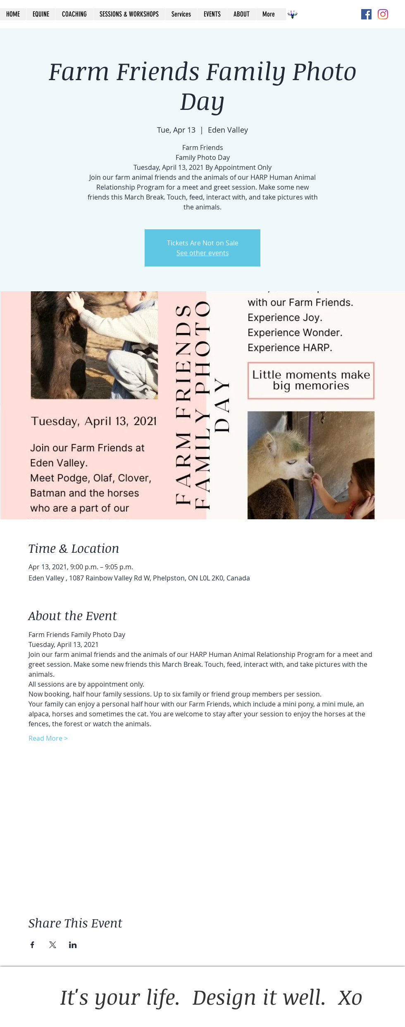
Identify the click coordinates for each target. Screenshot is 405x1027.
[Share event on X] (53, 944)
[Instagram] (383, 14)
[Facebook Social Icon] (366, 14)
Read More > (48, 738)
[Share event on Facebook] (32, 944)
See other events (202, 252)
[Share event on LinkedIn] (73, 944)
